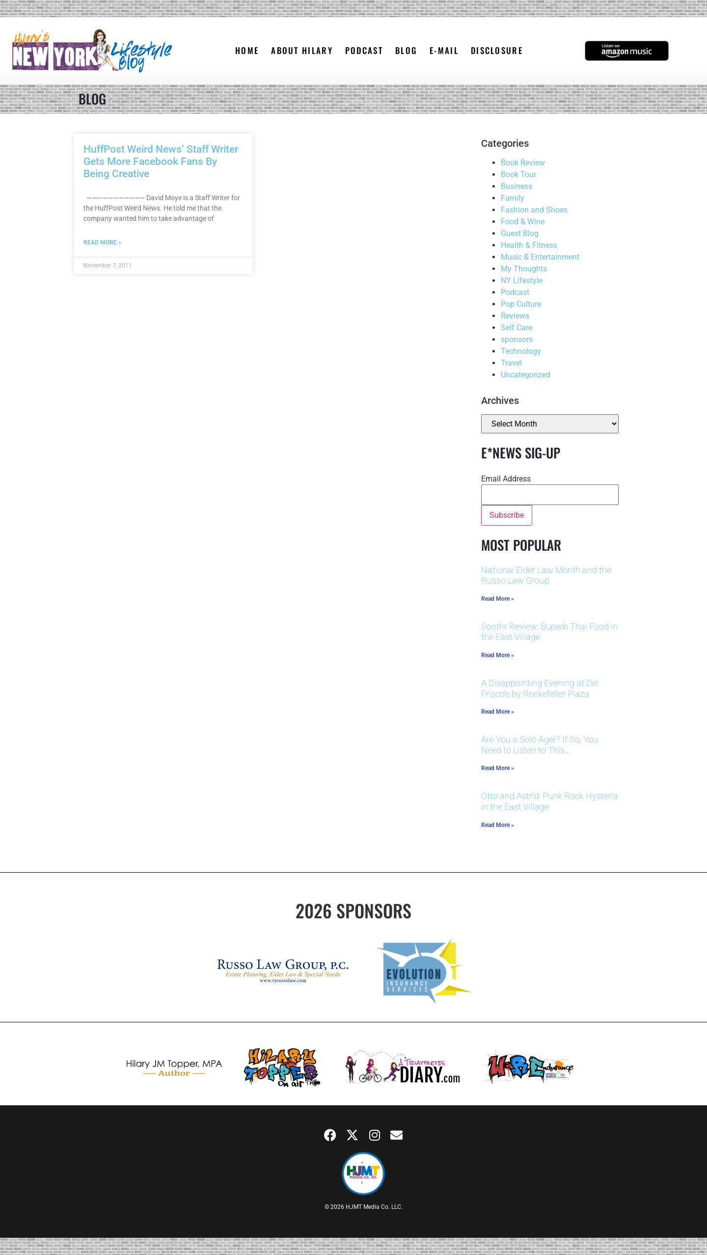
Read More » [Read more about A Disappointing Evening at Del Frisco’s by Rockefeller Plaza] (497, 711)
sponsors (517, 339)
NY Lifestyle (522, 280)
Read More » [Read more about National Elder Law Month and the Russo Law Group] (497, 598)
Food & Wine (522, 221)
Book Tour (518, 174)
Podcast (515, 292)
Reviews (515, 315)
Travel (511, 363)
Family (512, 198)
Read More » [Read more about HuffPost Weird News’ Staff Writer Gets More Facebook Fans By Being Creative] (102, 242)
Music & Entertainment (540, 257)
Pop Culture (521, 304)
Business (516, 186)
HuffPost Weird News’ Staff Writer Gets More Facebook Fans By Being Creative (160, 161)
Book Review (523, 162)
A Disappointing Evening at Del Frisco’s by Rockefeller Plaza (539, 688)
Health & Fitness (529, 245)
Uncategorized (525, 374)
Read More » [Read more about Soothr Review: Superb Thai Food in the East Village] (497, 655)
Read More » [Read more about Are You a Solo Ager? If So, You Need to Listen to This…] (497, 768)
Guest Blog (520, 233)
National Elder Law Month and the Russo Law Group (546, 575)
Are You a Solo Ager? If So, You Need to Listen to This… (539, 744)
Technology (521, 351)
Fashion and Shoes (534, 209)
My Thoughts (524, 268)
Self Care (516, 327)
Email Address (506, 479)
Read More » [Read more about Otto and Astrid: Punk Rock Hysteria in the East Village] (497, 825)
